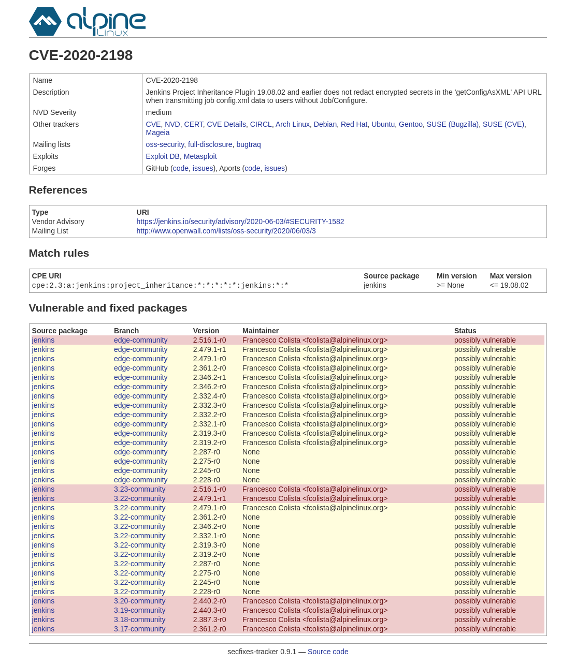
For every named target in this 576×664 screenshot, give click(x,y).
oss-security (165, 144)
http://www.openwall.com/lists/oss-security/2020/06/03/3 (226, 231)
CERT (193, 124)
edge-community (141, 341)
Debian (325, 124)
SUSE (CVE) (503, 124)
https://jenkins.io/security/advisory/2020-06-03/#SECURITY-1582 (240, 221)
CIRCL (261, 124)
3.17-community (140, 630)
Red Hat (354, 124)
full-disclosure (210, 144)
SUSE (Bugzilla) (453, 124)
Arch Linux (293, 124)
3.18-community (140, 620)
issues (203, 168)
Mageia (158, 132)
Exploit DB (163, 156)
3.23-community (140, 490)
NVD (172, 124)
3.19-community (140, 611)
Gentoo (411, 124)
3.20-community (140, 602)
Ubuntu (383, 124)
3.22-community (140, 499)
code (181, 168)
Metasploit (200, 156)
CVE (153, 124)
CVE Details (226, 124)
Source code (328, 652)
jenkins (43, 341)
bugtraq (248, 144)
